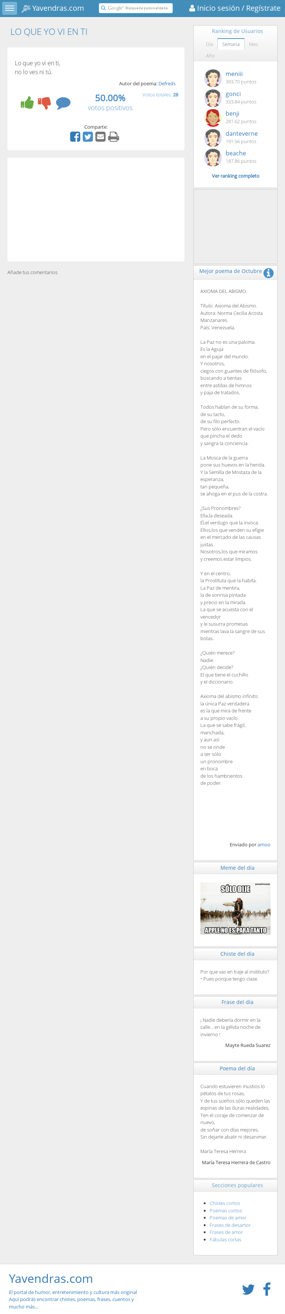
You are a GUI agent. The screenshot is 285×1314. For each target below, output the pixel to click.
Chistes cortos (225, 1203)
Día (209, 44)
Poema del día (237, 1068)
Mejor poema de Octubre (230, 270)
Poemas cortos (226, 1210)
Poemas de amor (228, 1217)
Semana (231, 44)
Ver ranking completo (235, 175)
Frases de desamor (230, 1225)
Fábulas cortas (225, 1239)
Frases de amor (226, 1232)
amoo (264, 844)
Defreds (167, 83)
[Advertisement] (95, 209)
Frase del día (237, 1001)
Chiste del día (237, 953)
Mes (253, 44)
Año (210, 55)
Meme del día (237, 867)
